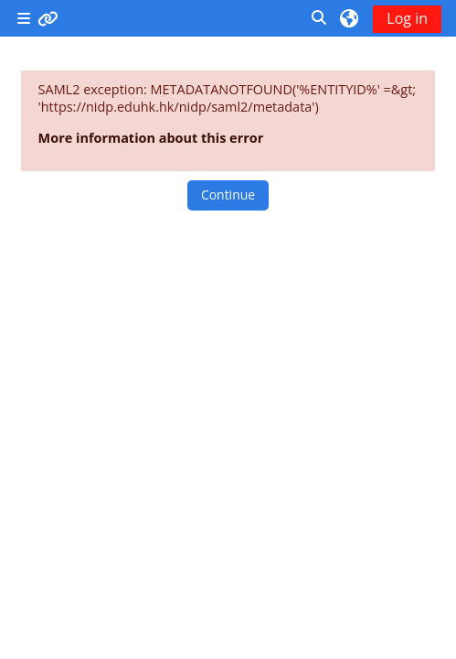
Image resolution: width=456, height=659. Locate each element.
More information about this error (151, 137)
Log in (407, 18)
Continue (228, 194)
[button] (320, 18)
